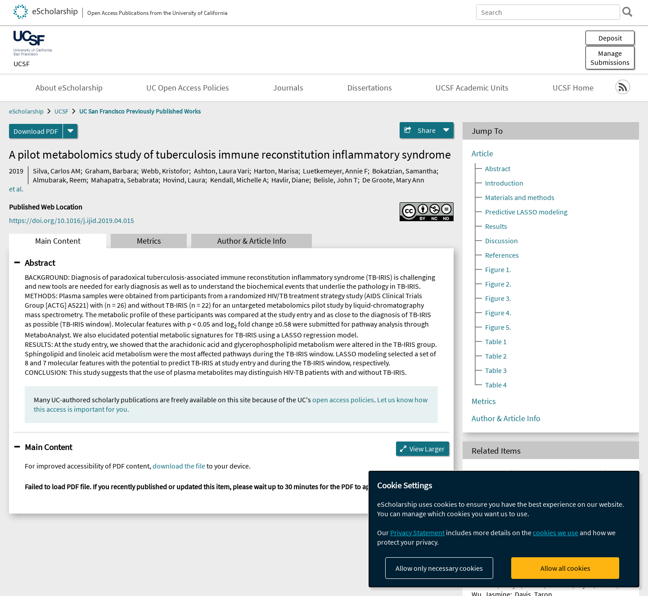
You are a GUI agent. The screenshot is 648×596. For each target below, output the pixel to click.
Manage (610, 58)
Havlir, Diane (290, 179)
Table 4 (496, 384)
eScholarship (26, 111)
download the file (179, 465)
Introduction (504, 182)
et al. (16, 188)
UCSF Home (573, 88)
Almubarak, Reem (59, 179)
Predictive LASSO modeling (526, 211)
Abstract (40, 262)
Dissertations (369, 88)
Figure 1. (498, 269)
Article (482, 154)
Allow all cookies (565, 568)
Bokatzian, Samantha (404, 170)
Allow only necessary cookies (439, 568)
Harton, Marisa (276, 170)
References (502, 254)
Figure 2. (498, 283)
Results (496, 226)
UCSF (22, 63)
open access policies (343, 399)
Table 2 (496, 355)
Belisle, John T (336, 179)
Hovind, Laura (184, 179)
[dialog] (504, 529)
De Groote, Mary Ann (393, 179)
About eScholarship (69, 88)
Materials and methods (519, 197)
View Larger (427, 448)
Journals (288, 88)
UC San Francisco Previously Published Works (140, 111)
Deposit (610, 37)
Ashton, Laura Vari (221, 170)
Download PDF (36, 131)
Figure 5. (498, 327)
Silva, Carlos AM (57, 170)
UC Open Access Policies (187, 88)
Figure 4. (498, 312)
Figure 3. (498, 298)
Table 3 (496, 370)
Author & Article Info (251, 241)
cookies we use (555, 532)
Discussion (501, 240)
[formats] (70, 131)
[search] (627, 12)
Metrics (149, 241)
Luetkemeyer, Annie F (335, 170)
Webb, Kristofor (165, 170)
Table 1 (496, 341)
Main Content (58, 241)
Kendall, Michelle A (238, 179)
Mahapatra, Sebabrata (124, 179)
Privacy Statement (417, 532)
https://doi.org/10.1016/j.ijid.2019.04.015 (71, 220)
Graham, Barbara (111, 170)
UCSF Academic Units (472, 88)
